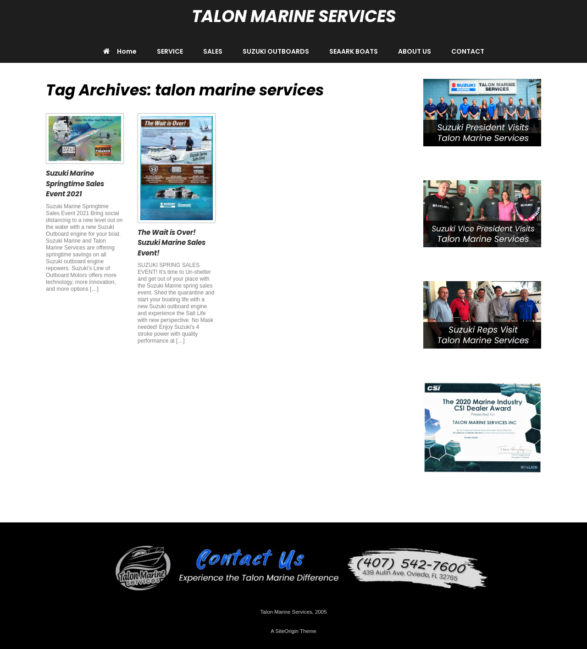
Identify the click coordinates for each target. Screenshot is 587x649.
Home (120, 51)
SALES (212, 51)
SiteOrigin (287, 631)
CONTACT (467, 51)
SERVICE (170, 51)
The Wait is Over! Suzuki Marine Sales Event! (171, 242)
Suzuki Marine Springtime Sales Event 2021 (75, 183)
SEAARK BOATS (353, 51)
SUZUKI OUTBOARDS (276, 51)
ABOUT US (414, 51)
